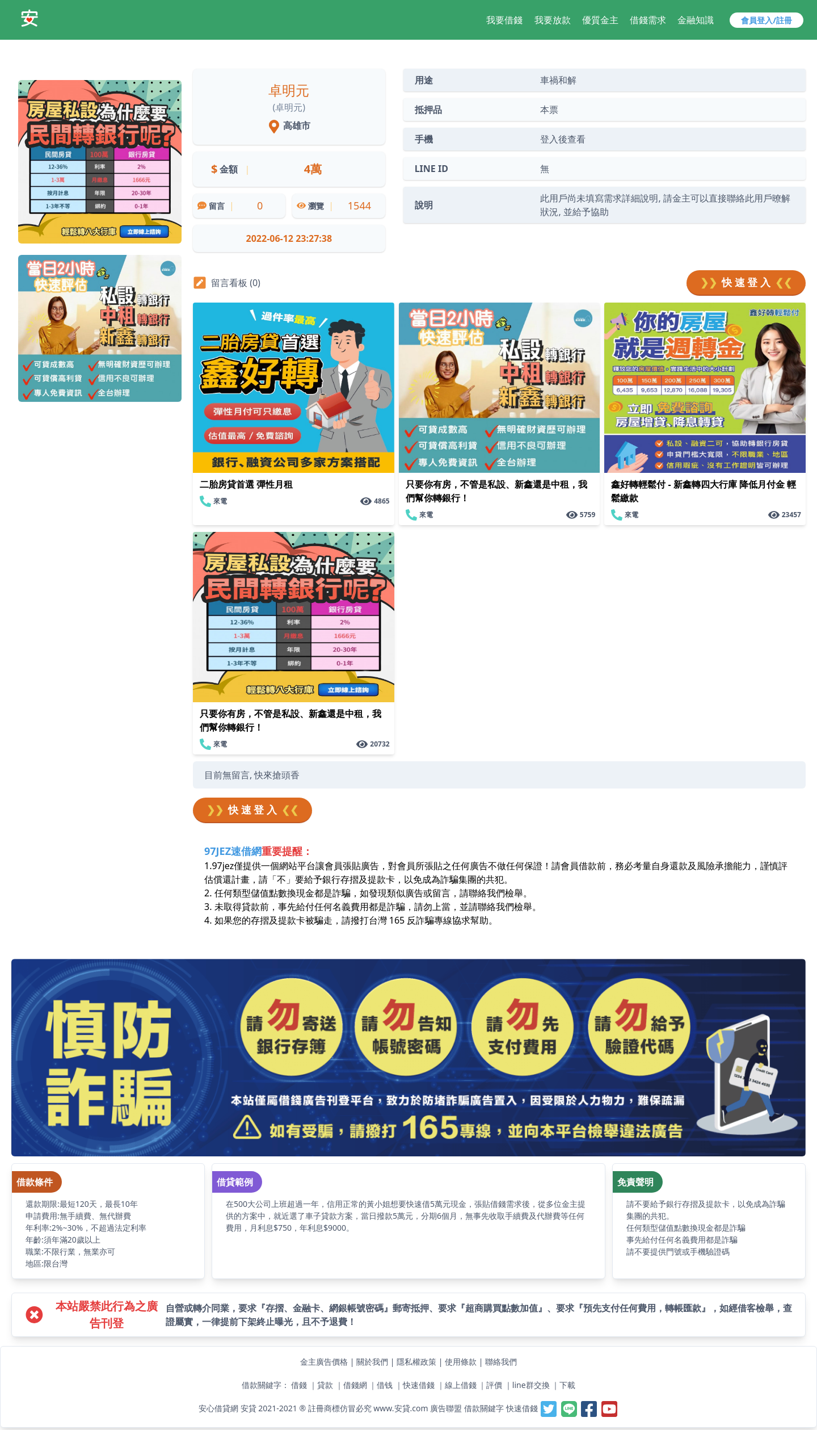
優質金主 (600, 20)
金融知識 (695, 20)
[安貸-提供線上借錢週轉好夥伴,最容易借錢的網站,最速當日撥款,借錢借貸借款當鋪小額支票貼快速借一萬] (29, 18)
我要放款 (552, 20)
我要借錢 (504, 20)
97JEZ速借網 (233, 851)
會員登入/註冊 (766, 20)
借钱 (385, 1384)
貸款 (325, 1384)
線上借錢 (461, 1384)
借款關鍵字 (484, 1408)
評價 (494, 1384)
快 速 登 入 (746, 282)
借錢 (299, 1384)
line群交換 (531, 1384)
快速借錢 (419, 1384)
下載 (567, 1384)
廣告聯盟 (446, 1408)
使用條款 (461, 1361)
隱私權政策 (416, 1361)
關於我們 (372, 1361)
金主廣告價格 (324, 1361)
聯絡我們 (501, 1361)
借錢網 (355, 1384)
